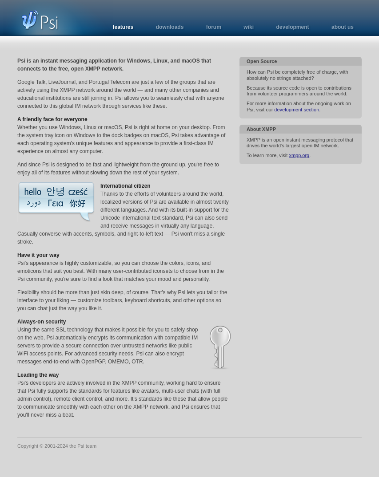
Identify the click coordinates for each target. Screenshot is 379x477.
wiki (248, 27)
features (123, 27)
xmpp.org (299, 155)
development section (296, 109)
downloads (170, 27)
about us (342, 27)
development (292, 27)
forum (213, 27)
